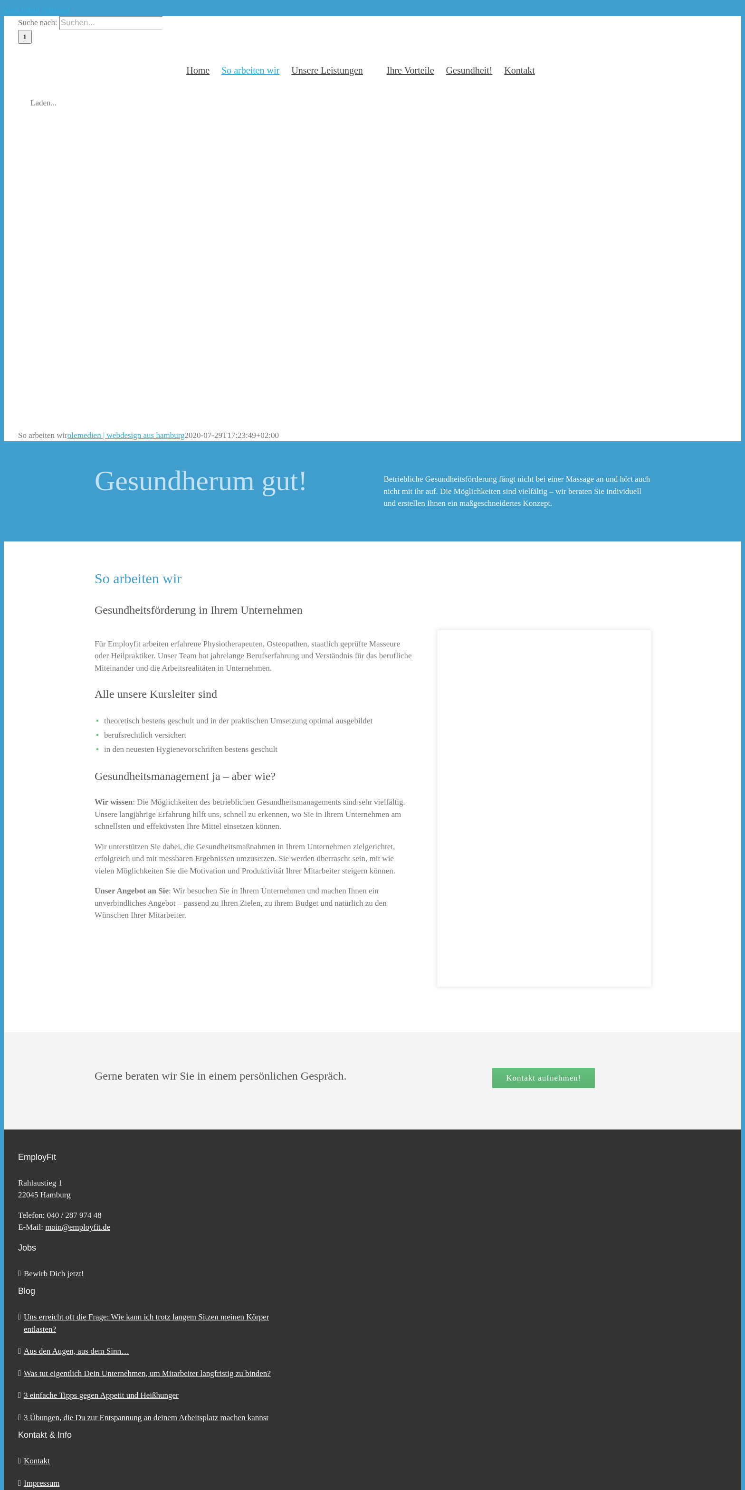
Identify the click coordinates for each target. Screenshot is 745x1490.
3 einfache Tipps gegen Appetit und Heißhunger (101, 1395)
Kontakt (37, 1460)
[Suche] (25, 37)
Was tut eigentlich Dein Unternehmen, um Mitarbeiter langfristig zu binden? (147, 1373)
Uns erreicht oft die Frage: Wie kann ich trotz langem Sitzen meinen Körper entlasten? (146, 1323)
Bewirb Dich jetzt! (54, 1273)
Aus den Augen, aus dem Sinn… (76, 1351)
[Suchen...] (110, 23)
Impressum (42, 1483)
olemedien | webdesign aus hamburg (126, 435)
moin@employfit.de (77, 1227)
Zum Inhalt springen (37, 9)
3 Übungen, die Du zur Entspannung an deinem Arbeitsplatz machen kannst (146, 1417)
